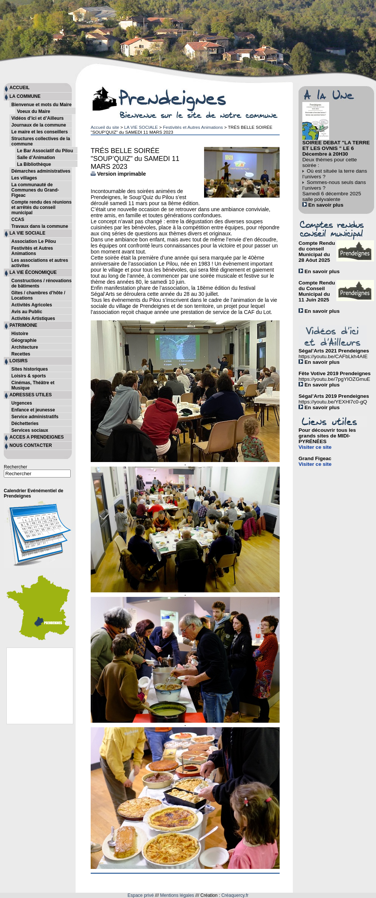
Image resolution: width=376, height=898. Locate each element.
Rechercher (15, 467)
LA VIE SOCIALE (141, 127)
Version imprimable (118, 174)
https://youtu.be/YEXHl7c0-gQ (333, 402)
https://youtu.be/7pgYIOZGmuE (334, 379)
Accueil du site (105, 127)
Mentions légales (177, 895)
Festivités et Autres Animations (193, 127)
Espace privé (141, 895)
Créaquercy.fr (235, 895)
